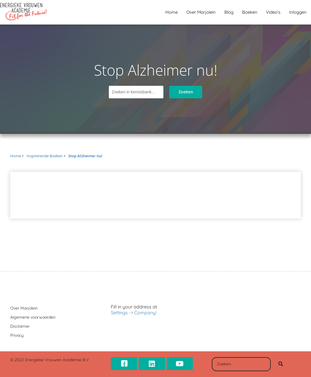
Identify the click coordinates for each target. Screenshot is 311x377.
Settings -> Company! (133, 312)
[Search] (281, 364)
